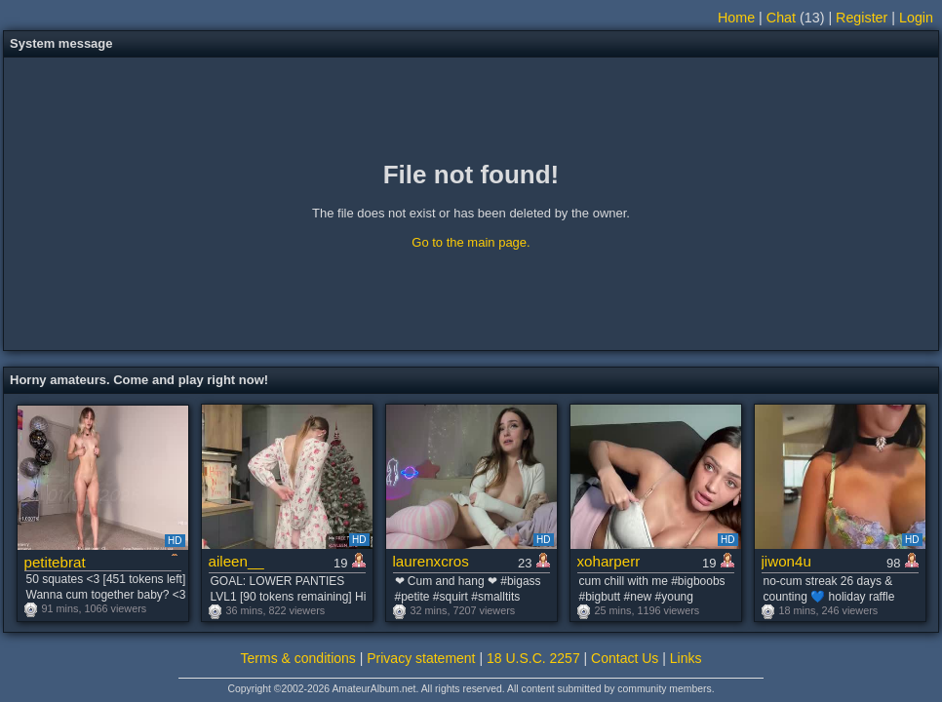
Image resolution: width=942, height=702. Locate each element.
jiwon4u (786, 561)
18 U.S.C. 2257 (533, 658)
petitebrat (55, 562)
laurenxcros (431, 561)
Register (861, 17)
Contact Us (624, 658)
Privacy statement (421, 658)
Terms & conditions (298, 658)
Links (686, 658)
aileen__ (236, 561)
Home (736, 17)
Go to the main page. (471, 242)
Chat (781, 17)
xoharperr (609, 561)
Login (916, 17)
